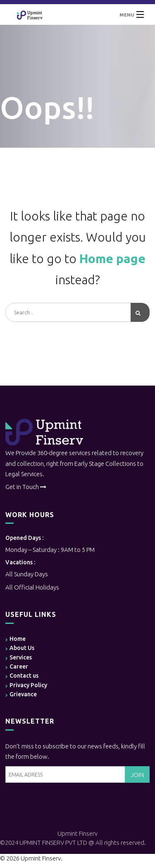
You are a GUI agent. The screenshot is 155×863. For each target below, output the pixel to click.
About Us (22, 648)
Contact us (24, 675)
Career (19, 666)
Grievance (23, 694)
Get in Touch (22, 486)
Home (18, 638)
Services (21, 657)
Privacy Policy (28, 685)
